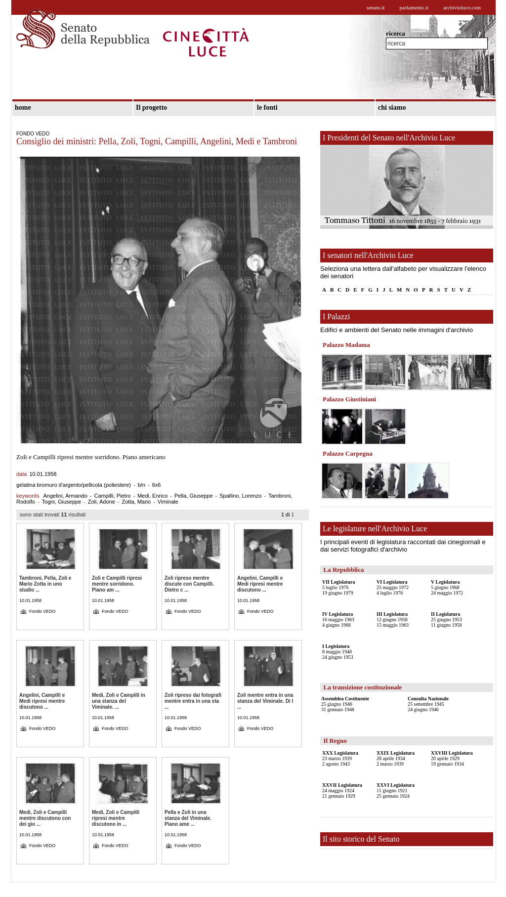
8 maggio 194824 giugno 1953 (337, 651)
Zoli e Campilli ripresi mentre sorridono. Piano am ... (117, 584)
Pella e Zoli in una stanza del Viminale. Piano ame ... (188, 818)
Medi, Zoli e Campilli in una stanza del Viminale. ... (118, 701)
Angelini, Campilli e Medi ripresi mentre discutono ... (260, 584)
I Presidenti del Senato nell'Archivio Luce (389, 137)
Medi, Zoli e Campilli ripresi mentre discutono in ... (115, 818)
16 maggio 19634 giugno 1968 (338, 619)
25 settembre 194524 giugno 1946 (428, 704)
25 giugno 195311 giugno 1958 (446, 619)
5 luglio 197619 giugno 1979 (338, 587)
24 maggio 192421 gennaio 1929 (342, 790)
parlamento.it (414, 7)
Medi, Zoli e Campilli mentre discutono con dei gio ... (45, 818)
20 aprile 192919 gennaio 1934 (452, 758)
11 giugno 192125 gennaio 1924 (396, 790)
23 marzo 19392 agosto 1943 (340, 758)
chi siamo (392, 107)
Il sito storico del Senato (361, 839)
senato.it (376, 7)
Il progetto (151, 107)
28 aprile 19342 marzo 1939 (396, 758)
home (23, 107)
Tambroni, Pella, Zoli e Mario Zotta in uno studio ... (45, 584)
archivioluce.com (462, 7)
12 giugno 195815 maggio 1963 (393, 619)
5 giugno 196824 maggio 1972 (447, 587)
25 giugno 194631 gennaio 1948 (345, 704)
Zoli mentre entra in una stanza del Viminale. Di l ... (265, 701)
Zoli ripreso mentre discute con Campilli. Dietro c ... (189, 584)
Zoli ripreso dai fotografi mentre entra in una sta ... (193, 701)
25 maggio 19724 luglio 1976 (393, 587)
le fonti (267, 107)
